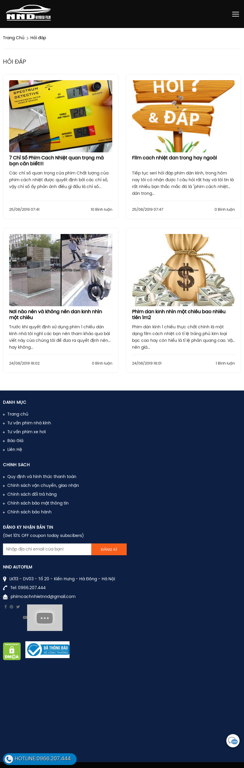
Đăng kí (109, 549)
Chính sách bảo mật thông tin (38, 503)
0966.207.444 (32, 588)
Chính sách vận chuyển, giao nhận (43, 486)
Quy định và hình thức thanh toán (41, 477)
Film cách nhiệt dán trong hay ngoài (174, 158)
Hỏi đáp (38, 38)
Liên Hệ (14, 450)
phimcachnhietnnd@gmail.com (43, 597)
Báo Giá (15, 441)
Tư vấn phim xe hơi (26, 432)
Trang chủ (17, 414)
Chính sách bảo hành (29, 512)
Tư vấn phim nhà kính (29, 423)
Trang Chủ (13, 38)
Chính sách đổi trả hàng (32, 494)
